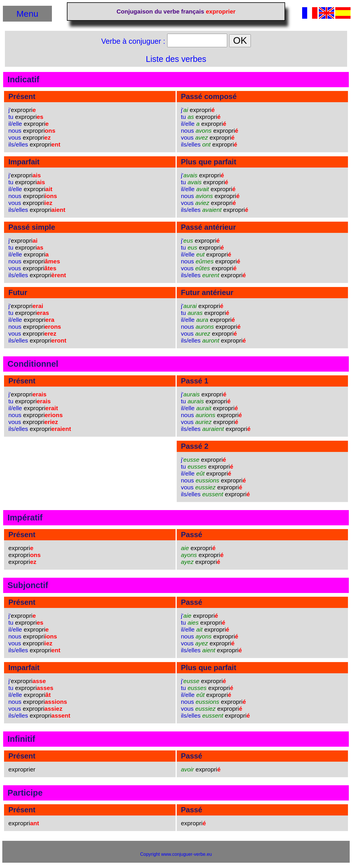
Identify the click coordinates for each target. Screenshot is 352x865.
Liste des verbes (176, 59)
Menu (27, 13)
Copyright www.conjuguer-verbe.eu (176, 854)
